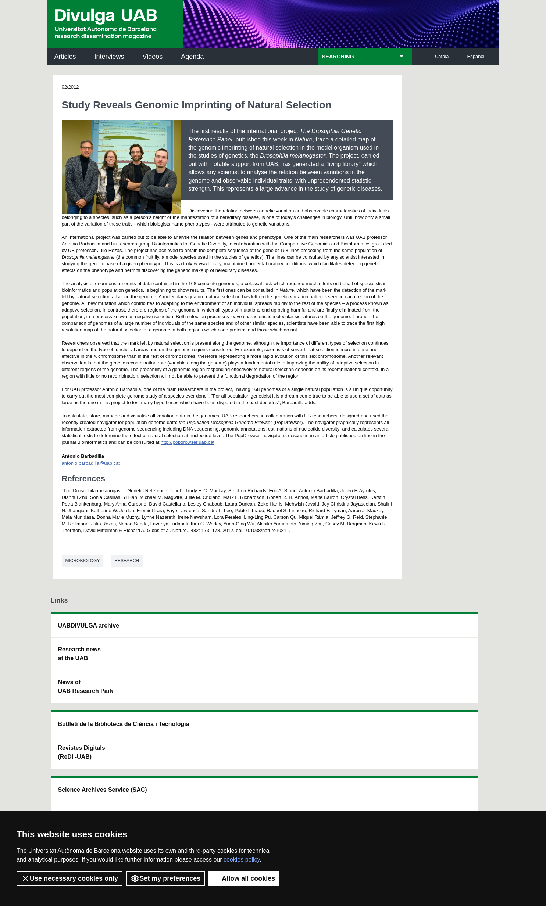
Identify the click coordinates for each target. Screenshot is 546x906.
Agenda (192, 56)
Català (442, 56)
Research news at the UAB (79, 653)
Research (126, 560)
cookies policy (242, 859)
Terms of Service (155, 799)
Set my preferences (165, 878)
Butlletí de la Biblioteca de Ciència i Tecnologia (179, 629)
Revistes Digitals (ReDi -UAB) (170, 662)
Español (476, 56)
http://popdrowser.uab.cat (187, 442)
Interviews (109, 56)
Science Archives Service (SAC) (260, 629)
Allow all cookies (244, 878)
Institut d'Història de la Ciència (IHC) (356, 629)
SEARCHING (338, 57)
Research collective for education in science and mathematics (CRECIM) (360, 667)
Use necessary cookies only (69, 878)
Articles (65, 56)
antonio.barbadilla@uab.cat (91, 463)
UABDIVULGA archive (88, 625)
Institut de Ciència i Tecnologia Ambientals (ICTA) (446, 667)
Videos (153, 56)
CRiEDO (336, 700)
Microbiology (82, 560)
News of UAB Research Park (85, 686)
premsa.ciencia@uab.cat (313, 752)
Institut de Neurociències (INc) (449, 629)
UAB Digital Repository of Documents (268, 662)
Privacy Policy (256, 793)
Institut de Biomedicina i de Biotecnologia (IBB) (448, 704)
